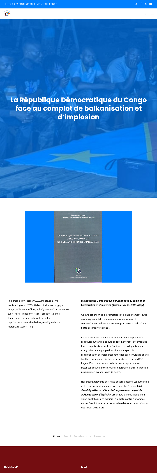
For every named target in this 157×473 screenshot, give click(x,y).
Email (67, 436)
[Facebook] (141, 4)
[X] (136, 4)
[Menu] (151, 13)
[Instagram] (146, 4)
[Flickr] (150, 4)
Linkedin (99, 436)
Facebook (80, 436)
